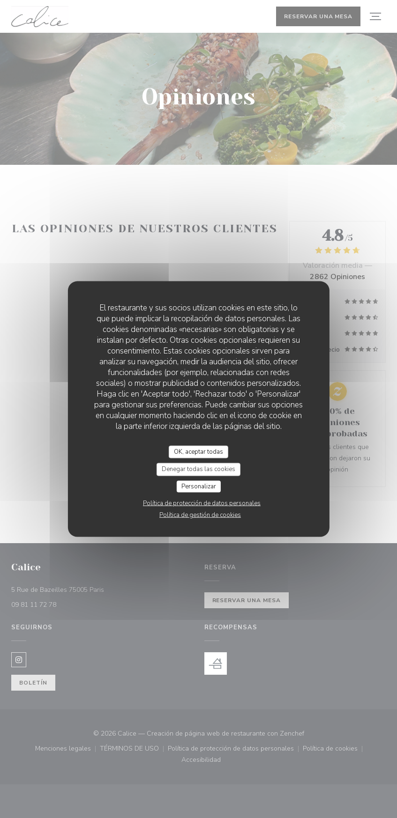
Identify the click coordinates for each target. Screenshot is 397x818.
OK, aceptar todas (198, 451)
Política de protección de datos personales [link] (202, 503)
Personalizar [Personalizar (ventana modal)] (198, 486)
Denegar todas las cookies (198, 469)
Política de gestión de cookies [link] (200, 515)
